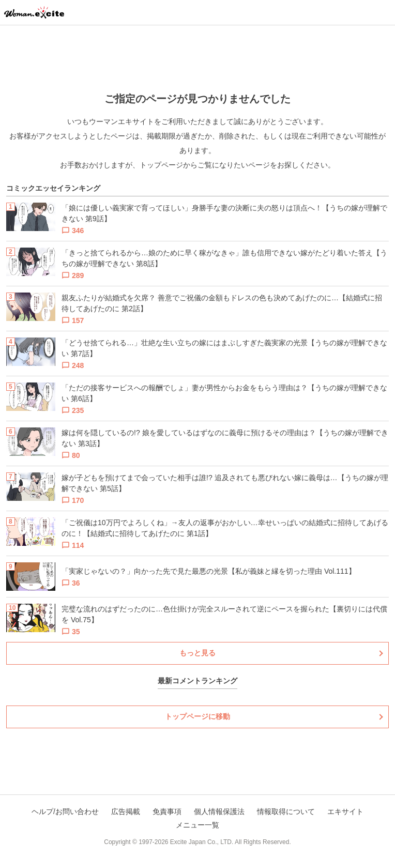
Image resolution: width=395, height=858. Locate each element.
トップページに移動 (197, 716)
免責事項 (167, 811)
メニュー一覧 (197, 825)
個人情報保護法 (219, 811)
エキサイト (345, 811)
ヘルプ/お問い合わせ (65, 811)
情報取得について (286, 811)
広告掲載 (125, 811)
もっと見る (197, 653)
